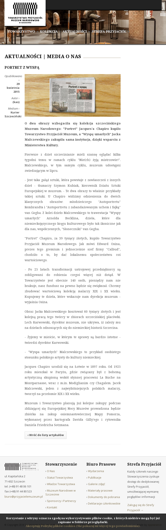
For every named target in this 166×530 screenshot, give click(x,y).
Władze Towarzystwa (61, 484)
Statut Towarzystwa (60, 477)
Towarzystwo (21, 31)
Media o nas (64, 56)
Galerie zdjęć (96, 484)
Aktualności (74, 31)
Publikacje (94, 477)
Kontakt (52, 507)
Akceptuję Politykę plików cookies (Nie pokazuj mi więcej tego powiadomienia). (83, 526)
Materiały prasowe (100, 490)
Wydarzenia (96, 471)
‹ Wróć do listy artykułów (45, 435)
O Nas (51, 471)
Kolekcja (49, 31)
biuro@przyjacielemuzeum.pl (24, 496)
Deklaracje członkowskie (104, 503)
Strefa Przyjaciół (109, 31)
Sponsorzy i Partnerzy (61, 501)
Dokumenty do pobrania (104, 497)
